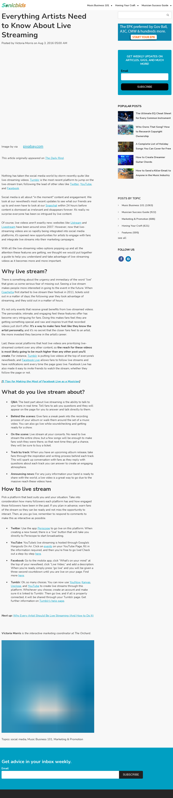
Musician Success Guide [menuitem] (155, 5)
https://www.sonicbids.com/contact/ (149, 776)
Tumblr (34, 149)
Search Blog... (168, 15)
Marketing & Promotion (68, 708)
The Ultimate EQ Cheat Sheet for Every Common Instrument (153, 116)
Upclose (16, 555)
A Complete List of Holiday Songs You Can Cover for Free (153, 146)
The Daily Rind (54, 127)
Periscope (44, 497)
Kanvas (86, 551)
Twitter (74, 153)
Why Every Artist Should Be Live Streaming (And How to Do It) (53, 585)
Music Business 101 (39, 708)
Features (130, 232)
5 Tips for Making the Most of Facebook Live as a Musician (40, 350)
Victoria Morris (24, 43)
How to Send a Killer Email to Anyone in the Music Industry (153, 173)
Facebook (13, 157)
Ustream (75, 192)
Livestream (8, 196)
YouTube (86, 153)
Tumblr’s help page (51, 570)
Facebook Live (31, 329)
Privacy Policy (140, 794)
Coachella (8, 261)
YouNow (75, 551)
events (48, 515)
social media (18, 708)
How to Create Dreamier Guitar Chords (150, 160)
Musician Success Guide (139, 212)
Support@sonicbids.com (143, 770)
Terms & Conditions (161, 794)
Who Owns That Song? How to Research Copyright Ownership (153, 131)
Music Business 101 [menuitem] (98, 5)
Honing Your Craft (135, 226)
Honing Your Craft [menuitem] (125, 5)
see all (122, 238)
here (38, 523)
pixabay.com (33, 115)
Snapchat (51, 175)
